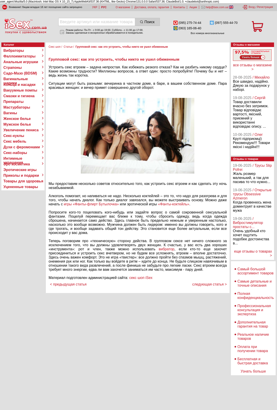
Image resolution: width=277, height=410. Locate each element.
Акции (193, 7)
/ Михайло (261, 77)
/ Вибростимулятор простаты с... (248, 223)
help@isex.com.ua (217, 7)
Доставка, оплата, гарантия (151, 7)
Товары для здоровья (23, 181)
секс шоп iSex (141, 278)
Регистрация (265, 7)
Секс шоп (55, 46)
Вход (252, 7)
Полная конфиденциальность (255, 296)
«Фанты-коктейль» (173, 204)
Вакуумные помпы (20, 90)
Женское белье (17, 119)
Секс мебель (14, 141)
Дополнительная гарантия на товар (252, 324)
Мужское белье (17, 124)
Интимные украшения (13, 159)
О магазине (123, 7)
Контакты (179, 7)
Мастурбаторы (16, 107)
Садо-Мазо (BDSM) (20, 73)
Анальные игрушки (20, 62)
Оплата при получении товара (252, 349)
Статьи (68, 46)
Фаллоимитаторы (19, 56)
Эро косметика (16, 164)
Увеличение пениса (21, 130)
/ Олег (257, 135)
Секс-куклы (13, 136)
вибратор (166, 249)
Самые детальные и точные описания (254, 283)
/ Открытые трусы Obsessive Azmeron (252, 194)
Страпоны (12, 68)
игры (68, 204)
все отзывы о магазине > (252, 67)
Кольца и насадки (19, 85)
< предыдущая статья (68, 284)
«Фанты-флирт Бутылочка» (96, 204)
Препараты (13, 102)
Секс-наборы (15, 153)
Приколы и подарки (21, 175)
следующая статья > (209, 284)
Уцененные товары (20, 187)
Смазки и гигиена (19, 96)
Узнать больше (253, 371)
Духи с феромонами (21, 147)
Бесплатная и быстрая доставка (252, 361)
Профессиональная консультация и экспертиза (254, 310)
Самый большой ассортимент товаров (255, 271)
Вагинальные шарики (15, 79)
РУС (103, 7)
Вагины (10, 113)
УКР (94, 7)
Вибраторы (13, 50)
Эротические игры (20, 170)
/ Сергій (258, 98)
